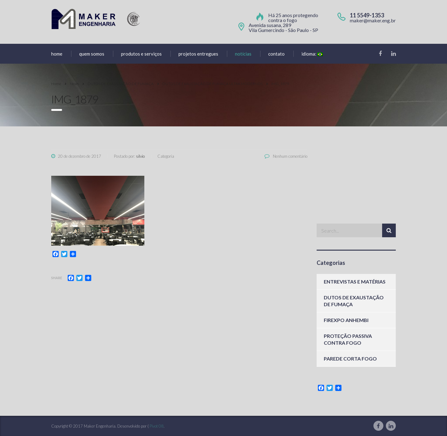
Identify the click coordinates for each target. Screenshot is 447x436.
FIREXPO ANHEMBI (346, 320)
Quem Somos (91, 54)
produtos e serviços (141, 54)
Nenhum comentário (285, 156)
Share (56, 278)
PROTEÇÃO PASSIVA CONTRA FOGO (348, 339)
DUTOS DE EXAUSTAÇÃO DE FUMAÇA (354, 300)
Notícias (243, 54)
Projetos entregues (198, 54)
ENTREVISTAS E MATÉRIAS (355, 281)
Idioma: (312, 54)
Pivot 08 (157, 426)
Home (56, 83)
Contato (276, 54)
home (56, 54)
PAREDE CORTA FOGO (350, 358)
